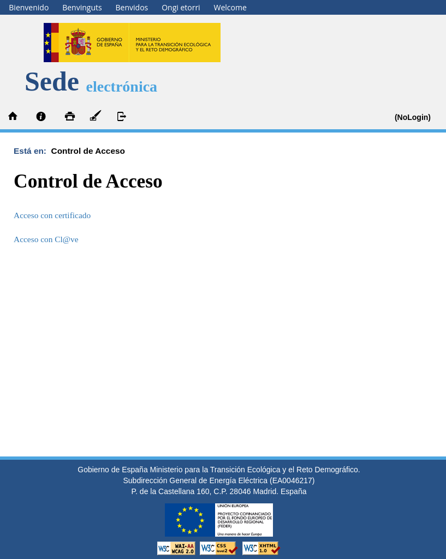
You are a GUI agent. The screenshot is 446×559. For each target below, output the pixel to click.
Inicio (13, 116)
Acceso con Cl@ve (46, 239)
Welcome (230, 7)
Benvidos (132, 7)
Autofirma (95, 116)
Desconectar (122, 116)
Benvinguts (82, 7)
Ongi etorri (181, 7)
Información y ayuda (41, 116)
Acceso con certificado (52, 215)
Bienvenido (29, 7)
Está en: (32, 150)
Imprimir (68, 116)
